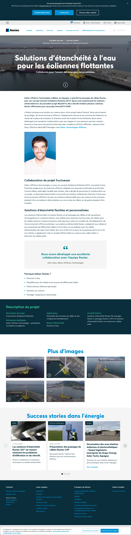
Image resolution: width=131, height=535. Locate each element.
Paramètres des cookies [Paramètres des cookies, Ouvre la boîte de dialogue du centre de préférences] (90, 530)
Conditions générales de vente (85, 505)
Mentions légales (80, 502)
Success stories (72, 40)
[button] (74, 22)
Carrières (77, 499)
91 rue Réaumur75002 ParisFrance (11, 502)
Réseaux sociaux (80, 513)
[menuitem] (30, 30)
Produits (39, 494)
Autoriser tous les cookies (110, 530)
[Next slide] (125, 445)
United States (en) (45, 6)
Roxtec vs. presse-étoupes (45, 505)
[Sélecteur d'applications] (7, 22)
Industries (39, 491)
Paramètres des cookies (83, 516)
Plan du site (40, 511)
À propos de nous (56, 40)
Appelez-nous (11, 494)
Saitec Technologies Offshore (73, 127)
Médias (77, 496)
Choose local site (118, 491)
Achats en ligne (41, 508)
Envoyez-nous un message (15, 491)
